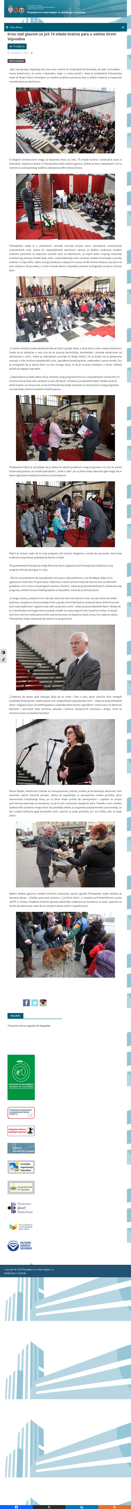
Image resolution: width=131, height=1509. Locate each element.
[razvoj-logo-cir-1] (21, 1226)
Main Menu (16, 27)
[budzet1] (21, 1148)
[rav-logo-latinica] (20, 1245)
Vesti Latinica (16, 61)
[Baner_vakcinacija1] (21, 1112)
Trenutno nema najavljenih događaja (29, 1025)
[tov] (21, 1166)
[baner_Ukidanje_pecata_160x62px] (21, 1130)
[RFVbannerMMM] (21, 1207)
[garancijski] (21, 1187)
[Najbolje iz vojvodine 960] (21, 1077)
